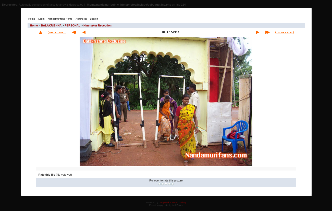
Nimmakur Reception (97, 25)
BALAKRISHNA (51, 25)
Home (34, 25)
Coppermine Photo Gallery (172, 202)
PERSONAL (72, 25)
